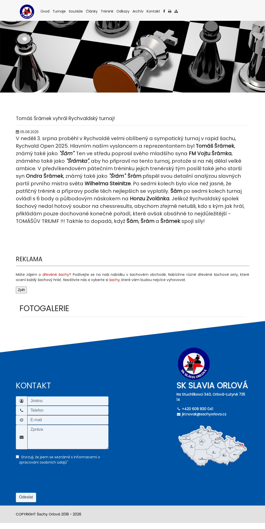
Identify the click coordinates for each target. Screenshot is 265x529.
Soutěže (76, 11)
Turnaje (59, 11)
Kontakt (154, 11)
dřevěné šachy (55, 274)
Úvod (45, 11)
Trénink (107, 11)
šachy (114, 279)
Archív (138, 11)
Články (92, 11)
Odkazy (123, 11)
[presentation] (54, 482)
